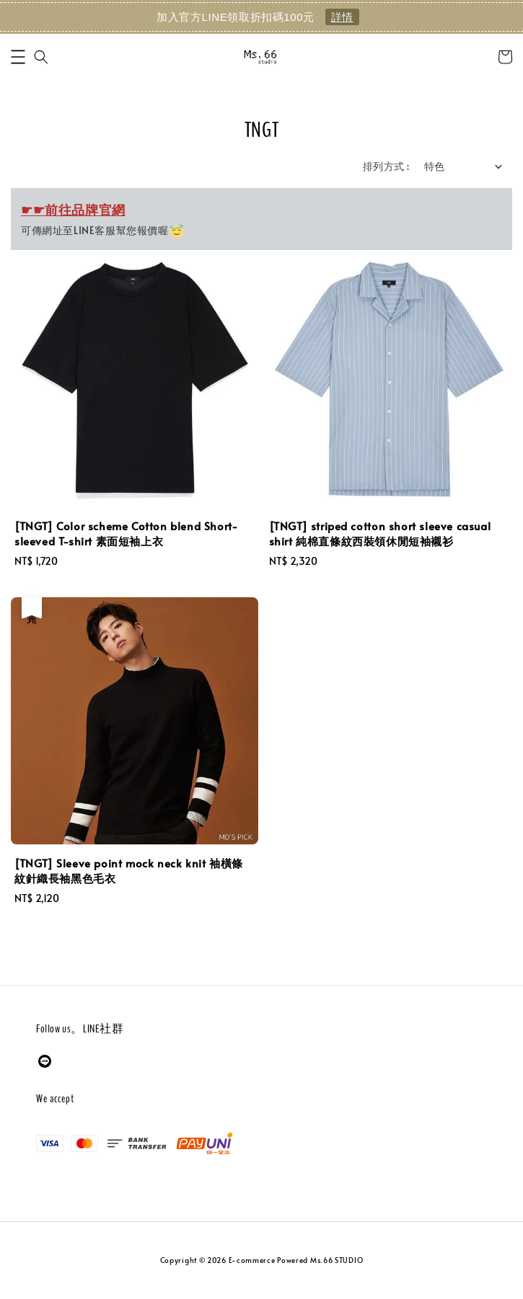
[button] (18, 57)
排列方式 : (386, 166)
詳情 (342, 17)
